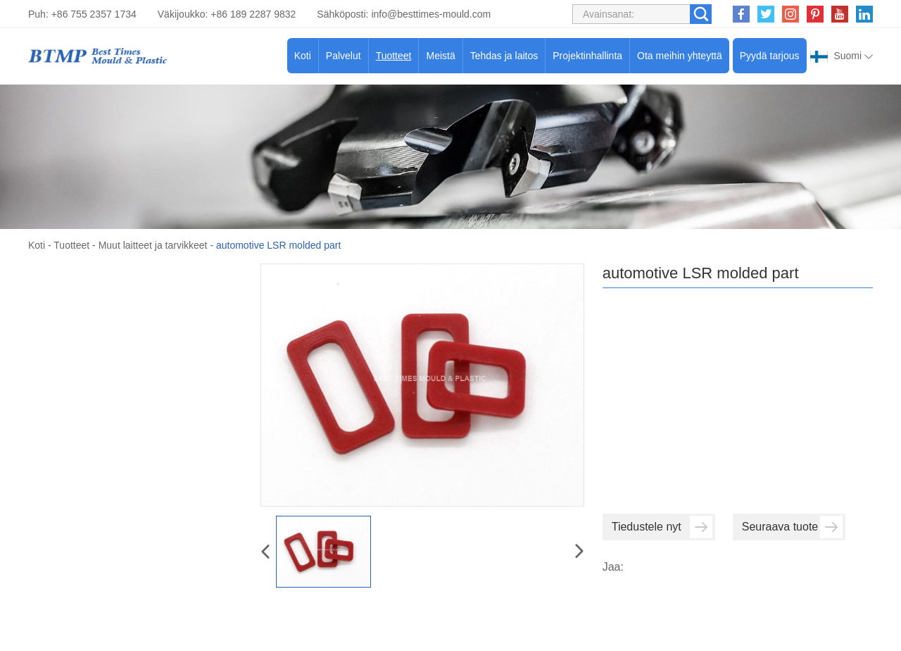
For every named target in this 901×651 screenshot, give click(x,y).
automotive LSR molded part (278, 245)
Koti (302, 55)
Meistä (440, 55)
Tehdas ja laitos (504, 55)
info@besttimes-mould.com (431, 14)
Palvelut (343, 55)
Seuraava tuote (792, 527)
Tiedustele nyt (662, 527)
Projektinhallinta (587, 55)
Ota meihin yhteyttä (679, 55)
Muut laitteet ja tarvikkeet (153, 245)
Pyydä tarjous (770, 55)
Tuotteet (394, 55)
